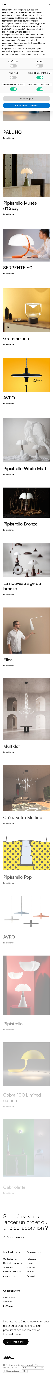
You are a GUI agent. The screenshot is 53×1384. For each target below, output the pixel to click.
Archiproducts (10, 1297)
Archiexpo (8, 1301)
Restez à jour (15, 1341)
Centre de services (12, 1271)
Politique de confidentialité (33, 1368)
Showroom (8, 1267)
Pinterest (31, 1276)
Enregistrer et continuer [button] (26, 105)
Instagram (31, 1259)
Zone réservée (10, 1276)
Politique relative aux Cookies (15, 1371)
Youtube (30, 1271)
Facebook (31, 1267)
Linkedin (30, 1263)
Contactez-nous (14, 1237)
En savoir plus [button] (26, 98)
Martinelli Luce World (12, 1263)
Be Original (8, 1306)
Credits (18, 1368)
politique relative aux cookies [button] (17, 32)
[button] (49, 4)
